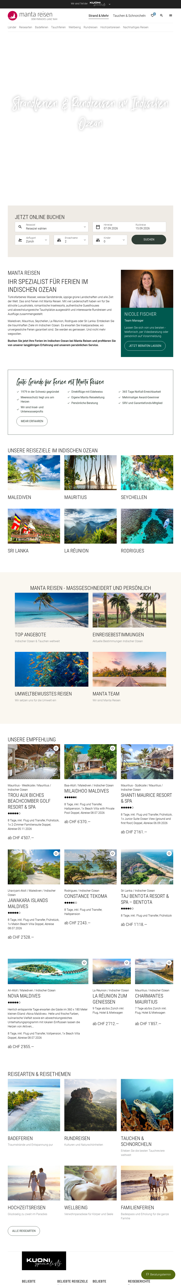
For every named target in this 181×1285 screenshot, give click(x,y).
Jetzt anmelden (102, 1180)
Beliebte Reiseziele (72, 1120)
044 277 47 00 (77, 1172)
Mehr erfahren (32, 260)
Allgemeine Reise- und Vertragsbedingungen (90, 1214)
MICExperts (29, 1271)
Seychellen (64, 1129)
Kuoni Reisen (51, 1267)
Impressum (29, 1214)
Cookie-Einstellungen (136, 1214)
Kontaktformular (67, 1180)
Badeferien (28, 1130)
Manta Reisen (142, 1267)
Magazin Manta (138, 1133)
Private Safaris (70, 1271)
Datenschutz (49, 1214)
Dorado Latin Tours (79, 1263)
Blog (25, 1173)
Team (25, 1178)
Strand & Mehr (137, 1129)
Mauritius (63, 1133)
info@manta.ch (76, 1176)
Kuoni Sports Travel (97, 1267)
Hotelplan (146, 1263)
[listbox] (56, 66)
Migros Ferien (48, 1271)
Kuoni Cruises (72, 1267)
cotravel (59, 1263)
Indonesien (99, 1134)
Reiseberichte (139, 1120)
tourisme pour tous (124, 1271)
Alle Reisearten (24, 1070)
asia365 (45, 1263)
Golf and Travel (104, 1263)
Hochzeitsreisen (32, 1134)
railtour (104, 1271)
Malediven (99, 1143)
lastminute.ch (121, 1267)
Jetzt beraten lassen (145, 184)
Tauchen (133, 1125)
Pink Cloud (89, 1271)
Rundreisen (29, 1138)
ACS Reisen (29, 1263)
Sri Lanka (63, 1125)
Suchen (149, 78)
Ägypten (98, 1130)
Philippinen (100, 1138)
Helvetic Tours (127, 1263)
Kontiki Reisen (31, 1267)
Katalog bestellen (32, 1161)
